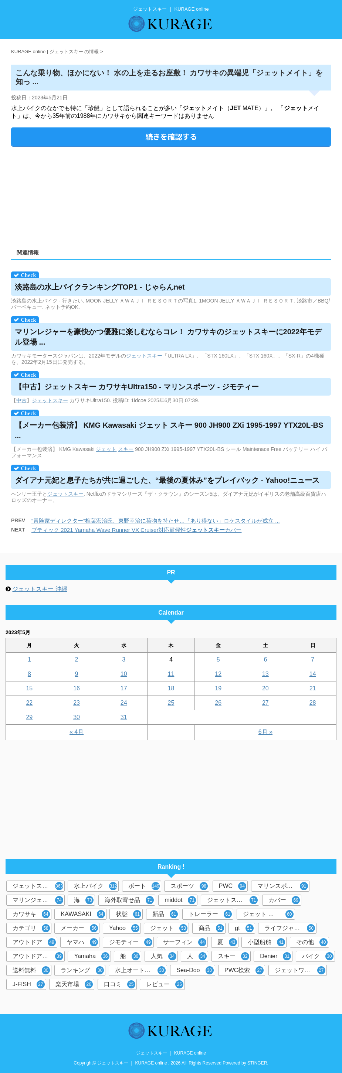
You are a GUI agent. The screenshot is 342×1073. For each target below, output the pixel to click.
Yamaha (91, 956)
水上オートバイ (140, 970)
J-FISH (29, 984)
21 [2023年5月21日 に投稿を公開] (312, 688)
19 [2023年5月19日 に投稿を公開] (218, 688)
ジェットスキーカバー (233, 900)
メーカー (79, 928)
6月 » (265, 732)
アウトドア (34, 942)
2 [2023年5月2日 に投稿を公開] (76, 659)
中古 (21, 400)
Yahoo (124, 928)
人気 (163, 956)
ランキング (82, 970)
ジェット (136, 356)
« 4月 (77, 732)
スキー (154, 356)
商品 (211, 928)
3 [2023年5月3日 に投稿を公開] (123, 659)
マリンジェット (38, 900)
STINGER (257, 1063)
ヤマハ (82, 942)
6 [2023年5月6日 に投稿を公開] (265, 659)
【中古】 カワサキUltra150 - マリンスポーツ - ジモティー (137, 387)
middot (180, 900)
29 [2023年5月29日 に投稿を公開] (29, 717)
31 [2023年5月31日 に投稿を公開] (124, 717)
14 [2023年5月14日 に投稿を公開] (312, 674)
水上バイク (95, 886)
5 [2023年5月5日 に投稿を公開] (218, 659)
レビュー (164, 984)
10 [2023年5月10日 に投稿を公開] (124, 674)
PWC (232, 886)
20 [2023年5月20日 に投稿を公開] (265, 688)
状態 (128, 914)
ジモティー (130, 942)
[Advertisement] (171, 195)
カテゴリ (31, 928)
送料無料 (31, 970)
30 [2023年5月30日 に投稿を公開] (76, 717)
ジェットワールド (300, 970)
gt (244, 928)
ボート (144, 886)
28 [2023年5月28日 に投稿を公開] (312, 703)
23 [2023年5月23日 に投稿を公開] (76, 703)
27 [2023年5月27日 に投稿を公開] (265, 703)
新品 (165, 914)
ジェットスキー (38, 886)
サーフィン (184, 942)
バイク (317, 956)
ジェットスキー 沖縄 (39, 589)
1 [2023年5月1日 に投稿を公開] (29, 659)
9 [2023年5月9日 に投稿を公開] (76, 674)
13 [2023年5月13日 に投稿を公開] (265, 674)
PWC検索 (244, 970)
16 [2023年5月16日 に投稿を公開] (76, 688)
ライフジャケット (289, 928)
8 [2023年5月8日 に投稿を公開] (29, 674)
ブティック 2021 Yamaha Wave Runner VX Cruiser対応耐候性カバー (136, 530)
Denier (275, 956)
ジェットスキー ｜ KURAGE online (171, 1053)
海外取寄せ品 (129, 900)
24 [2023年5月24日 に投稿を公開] (124, 703)
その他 (312, 942)
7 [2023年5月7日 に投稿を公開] (312, 659)
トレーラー (210, 914)
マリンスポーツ (282, 886)
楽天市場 (74, 984)
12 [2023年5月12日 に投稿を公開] (218, 674)
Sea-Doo (194, 970)
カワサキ (31, 914)
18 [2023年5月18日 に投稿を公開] (171, 688)
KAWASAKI (83, 914)
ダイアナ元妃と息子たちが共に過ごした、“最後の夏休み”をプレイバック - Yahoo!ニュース (167, 480)
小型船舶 (266, 942)
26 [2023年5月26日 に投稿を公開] (218, 703)
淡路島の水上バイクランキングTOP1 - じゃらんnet (100, 287)
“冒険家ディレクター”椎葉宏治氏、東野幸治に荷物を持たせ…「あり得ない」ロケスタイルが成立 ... (155, 520)
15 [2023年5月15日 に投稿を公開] (29, 688)
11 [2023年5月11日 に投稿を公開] (171, 674)
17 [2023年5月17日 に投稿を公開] (124, 688)
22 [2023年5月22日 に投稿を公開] (29, 703)
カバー (284, 900)
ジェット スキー (268, 914)
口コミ (119, 984)
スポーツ (189, 886)
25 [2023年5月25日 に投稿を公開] (171, 703)
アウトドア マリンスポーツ (39, 956)
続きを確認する (171, 136)
